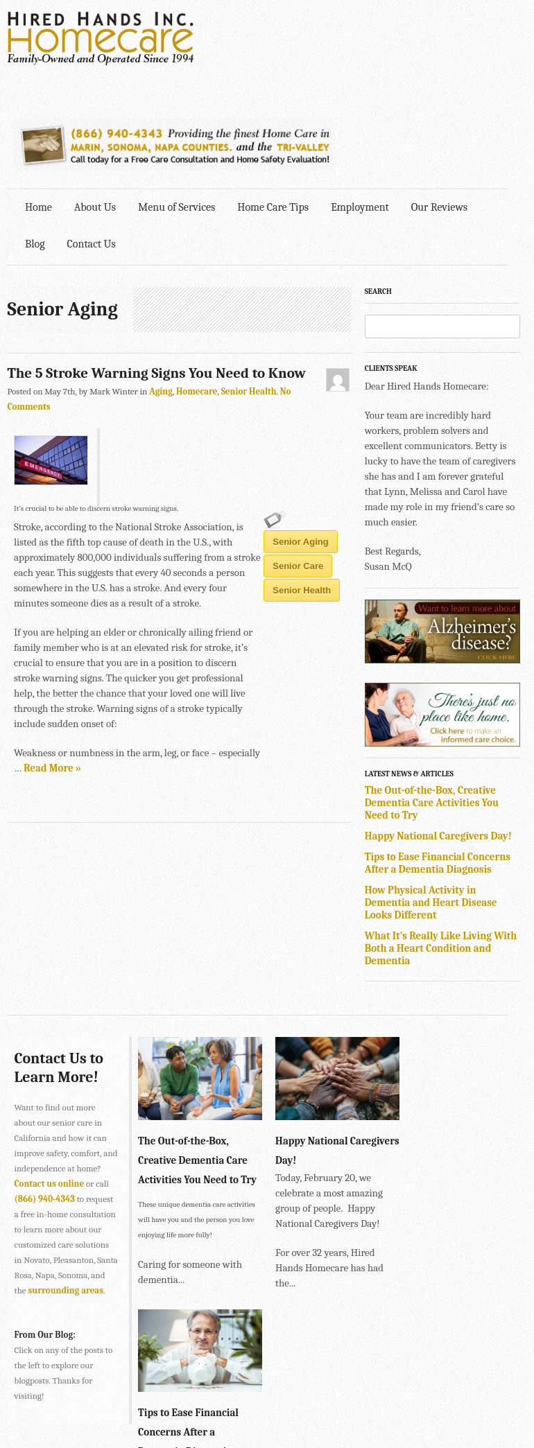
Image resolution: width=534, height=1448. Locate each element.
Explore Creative (491, 1412)
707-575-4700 (292, 1393)
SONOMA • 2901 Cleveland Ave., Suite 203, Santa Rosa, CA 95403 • (137, 1393)
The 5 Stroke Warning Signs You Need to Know (157, 276)
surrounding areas (52, 1206)
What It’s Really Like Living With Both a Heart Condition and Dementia (450, 849)
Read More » (146, 592)
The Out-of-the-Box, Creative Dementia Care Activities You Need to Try (441, 703)
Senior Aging (75, 626)
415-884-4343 (254, 1363)
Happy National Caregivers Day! (447, 737)
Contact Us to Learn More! (59, 968)
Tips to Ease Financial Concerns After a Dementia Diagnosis (446, 763)
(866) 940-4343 (70, 1099)
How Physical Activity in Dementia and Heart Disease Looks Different (440, 803)
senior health (222, 626)
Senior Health (249, 294)
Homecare (197, 294)
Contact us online (76, 1084)
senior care (148, 626)
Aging (161, 294)
